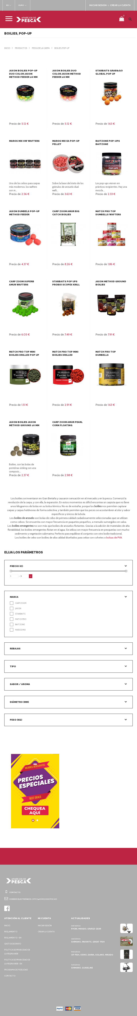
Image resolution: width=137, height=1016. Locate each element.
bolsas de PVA (114, 537)
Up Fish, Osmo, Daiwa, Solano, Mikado (91, 955)
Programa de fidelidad (17, 970)
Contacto (9, 976)
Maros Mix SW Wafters (24, 141)
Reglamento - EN (13, 938)
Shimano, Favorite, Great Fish (87, 942)
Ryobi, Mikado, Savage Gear (86, 929)
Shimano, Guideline (81, 968)
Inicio (7, 48)
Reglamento (11, 932)
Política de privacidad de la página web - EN (18, 962)
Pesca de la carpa (43, 48)
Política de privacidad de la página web (18, 952)
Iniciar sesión (45, 925)
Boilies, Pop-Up (66, 48)
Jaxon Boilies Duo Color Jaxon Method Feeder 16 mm (66, 73)
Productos (21, 48)
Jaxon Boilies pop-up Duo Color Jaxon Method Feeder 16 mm (23, 73)
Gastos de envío (13, 944)
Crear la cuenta (47, 932)
